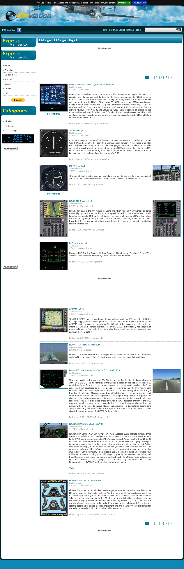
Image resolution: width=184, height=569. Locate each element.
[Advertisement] (17, 206)
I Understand (124, 2)
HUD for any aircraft (78, 243)
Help (138, 30)
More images (53, 113)
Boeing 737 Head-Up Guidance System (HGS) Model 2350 (94, 370)
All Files (8, 121)
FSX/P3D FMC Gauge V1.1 (80, 201)
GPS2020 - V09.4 (76, 309)
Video (72, 468)
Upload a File (11, 74)
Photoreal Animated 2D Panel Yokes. (85, 480)
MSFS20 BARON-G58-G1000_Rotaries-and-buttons (91, 84)
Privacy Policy (139, 2)
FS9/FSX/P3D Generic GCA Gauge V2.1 (86, 424)
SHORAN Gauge (76, 130)
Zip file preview (75, 87)
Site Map (9, 70)
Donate (131, 30)
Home (104, 30)
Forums (113, 30)
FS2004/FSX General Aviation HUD (84, 344)
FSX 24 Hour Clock (77, 166)
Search (121, 30)
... (174, 77)
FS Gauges (9, 126)
